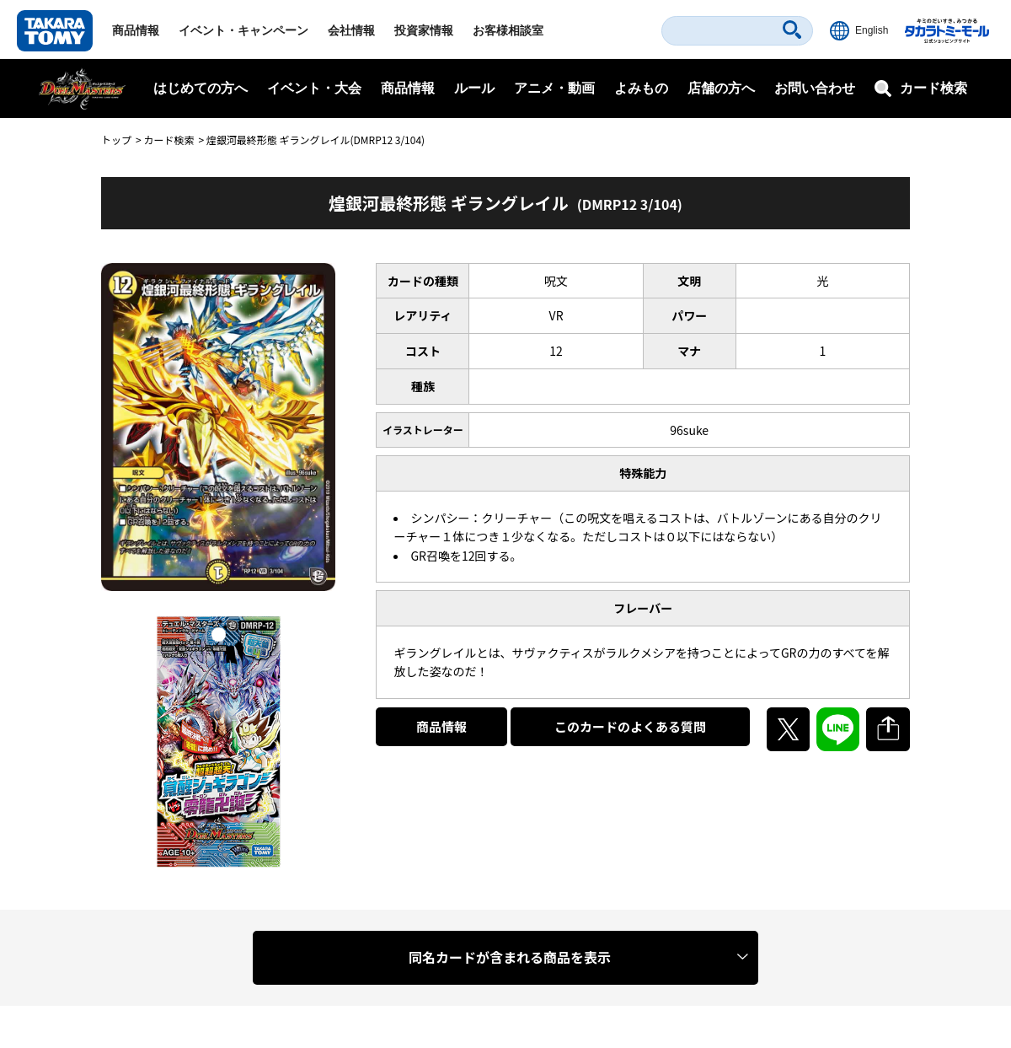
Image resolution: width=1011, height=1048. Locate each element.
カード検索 (168, 139)
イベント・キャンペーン (243, 30)
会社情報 (351, 30)
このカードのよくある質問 (630, 726)
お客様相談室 (508, 30)
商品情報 (135, 30)
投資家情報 (423, 30)
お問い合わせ (814, 88)
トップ (116, 139)
